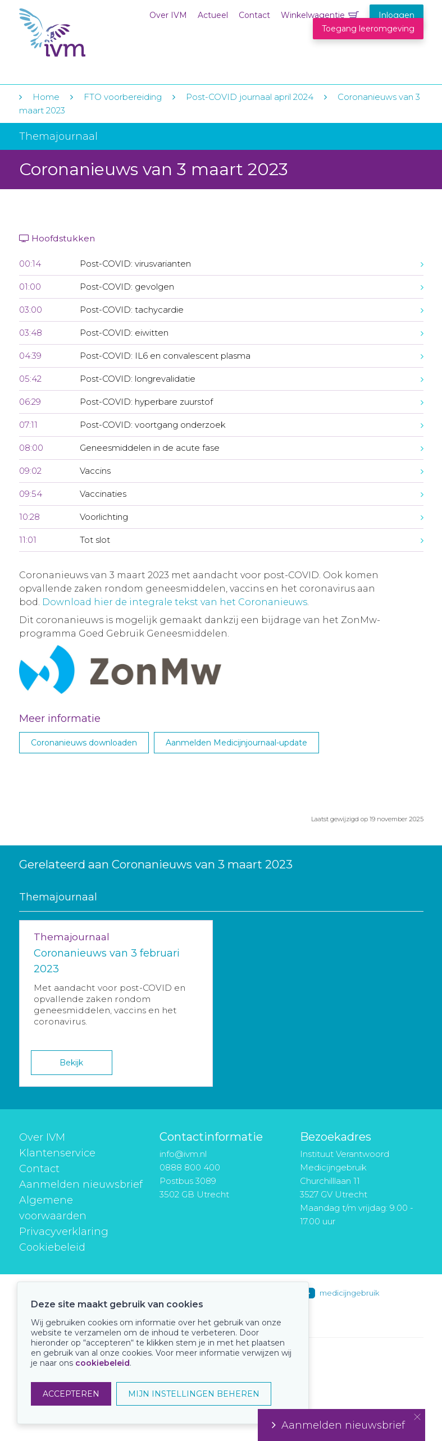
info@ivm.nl (183, 1154)
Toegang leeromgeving (368, 29)
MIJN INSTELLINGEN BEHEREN (193, 1394)
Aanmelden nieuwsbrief (81, 1184)
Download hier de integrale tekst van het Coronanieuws (174, 602)
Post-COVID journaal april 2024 (251, 97)
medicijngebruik (349, 1292)
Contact (254, 15)
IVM (87, 32)
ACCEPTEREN (71, 1394)
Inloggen (396, 15)
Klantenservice (57, 1153)
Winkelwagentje (313, 15)
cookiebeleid (102, 1363)
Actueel (213, 15)
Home (46, 97)
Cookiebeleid (52, 1247)
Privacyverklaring (63, 1231)
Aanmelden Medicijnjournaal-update (236, 743)
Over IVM (168, 15)
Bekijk (71, 1063)
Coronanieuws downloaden (84, 743)
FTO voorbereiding (124, 97)
